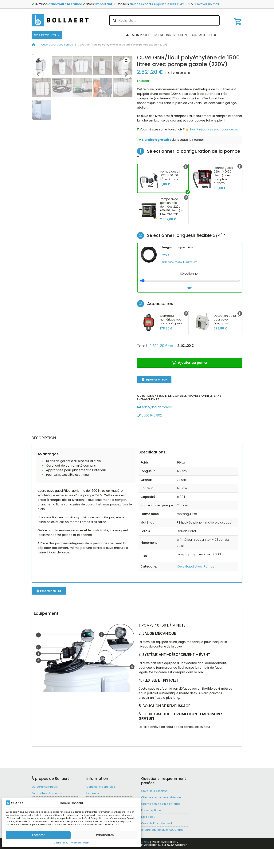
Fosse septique (151, 810)
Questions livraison (196, 35)
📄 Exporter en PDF (154, 379)
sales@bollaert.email (154, 407)
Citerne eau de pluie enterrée (161, 804)
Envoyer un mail (207, 4)
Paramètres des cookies (48, 793)
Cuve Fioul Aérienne (154, 791)
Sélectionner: (189, 273)
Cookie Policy (61, 842)
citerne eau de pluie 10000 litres (162, 830)
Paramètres (105, 835)
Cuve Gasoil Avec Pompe (57, 44)
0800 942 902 (149, 415)
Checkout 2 (135, 35)
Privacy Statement (79, 842)
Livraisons (92, 793)
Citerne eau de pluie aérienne (161, 797)
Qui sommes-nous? (45, 787)
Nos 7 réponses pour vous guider (214, 129)
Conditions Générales (100, 787)
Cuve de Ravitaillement (156, 823)
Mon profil (231, 35)
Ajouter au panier (193, 362)
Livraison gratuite (156, 140)
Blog (153, 35)
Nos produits (47, 35)
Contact (168, 35)
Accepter (38, 835)
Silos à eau (148, 817)
